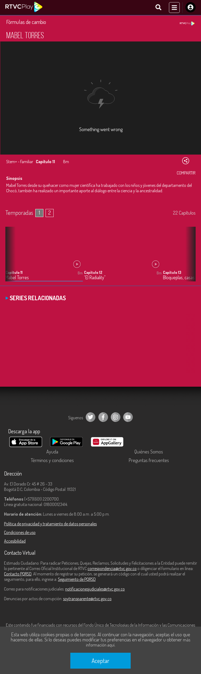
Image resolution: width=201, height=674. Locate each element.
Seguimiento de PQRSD (77, 579)
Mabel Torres (17, 277)
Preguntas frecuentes (149, 460)
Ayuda (52, 452)
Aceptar (100, 660)
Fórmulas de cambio (26, 22)
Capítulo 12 (93, 272)
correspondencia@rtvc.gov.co (112, 568)
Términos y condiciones (52, 460)
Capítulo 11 (14, 272)
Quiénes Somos (148, 452)
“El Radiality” (95, 277)
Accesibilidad (15, 541)
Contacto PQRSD (18, 574)
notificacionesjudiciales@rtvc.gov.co (95, 589)
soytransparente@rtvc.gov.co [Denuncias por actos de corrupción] (87, 598)
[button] (189, 258)
